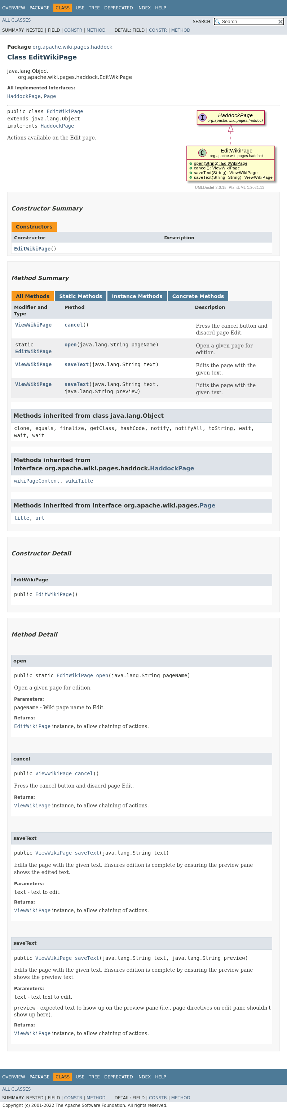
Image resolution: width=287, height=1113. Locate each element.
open (71, 344)
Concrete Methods (198, 296)
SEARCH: (202, 21)
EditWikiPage (65, 111)
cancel (74, 325)
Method (96, 30)
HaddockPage (24, 96)
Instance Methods (137, 296)
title (21, 518)
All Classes (16, 20)
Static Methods (80, 296)
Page (50, 96)
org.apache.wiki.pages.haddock (72, 47)
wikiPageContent (36, 481)
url (39, 518)
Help (160, 7)
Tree (94, 7)
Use (80, 7)
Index (144, 7)
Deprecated (118, 7)
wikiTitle (79, 481)
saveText (77, 364)
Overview (13, 7)
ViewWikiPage (33, 325)
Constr (73, 30)
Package (39, 7)
